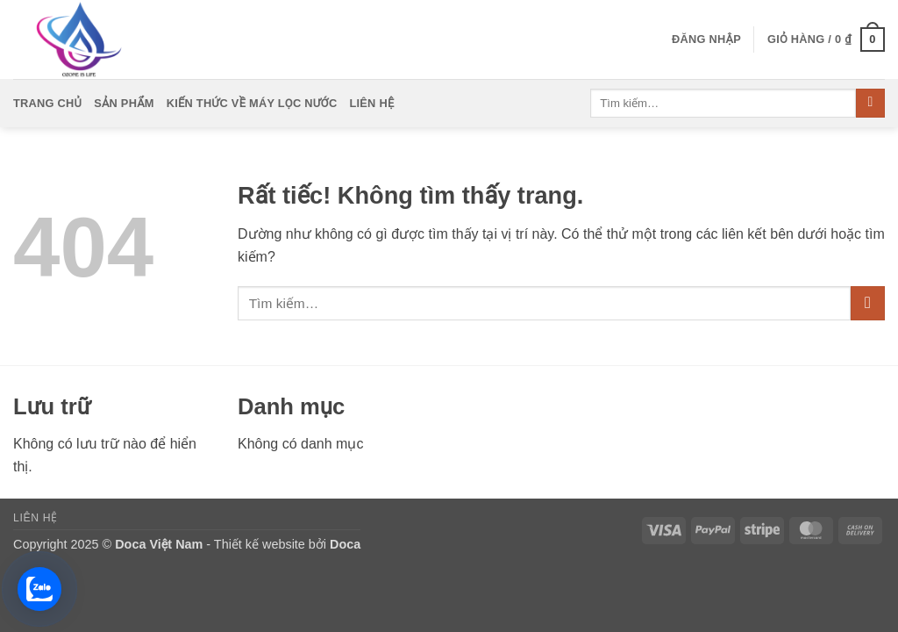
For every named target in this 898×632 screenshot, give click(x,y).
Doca (345, 544)
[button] (706, 39)
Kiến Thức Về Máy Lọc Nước (252, 103)
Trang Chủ (47, 103)
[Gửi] (870, 103)
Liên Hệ (371, 103)
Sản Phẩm (124, 103)
